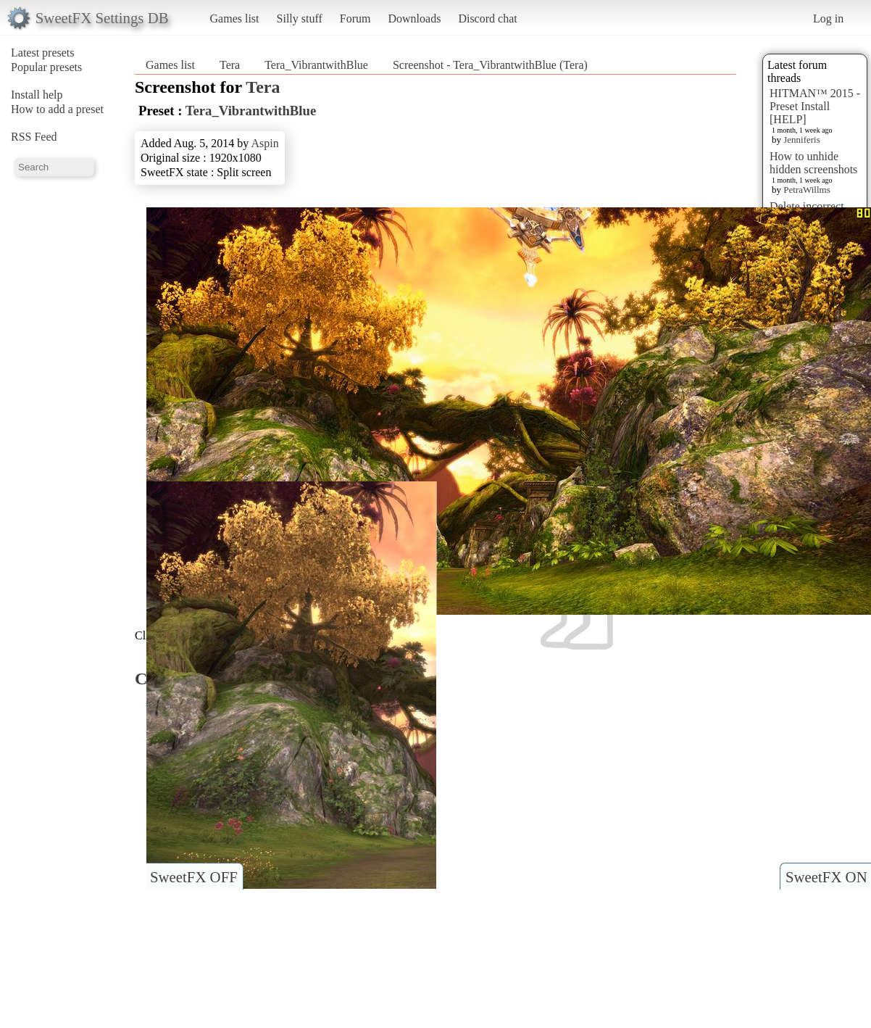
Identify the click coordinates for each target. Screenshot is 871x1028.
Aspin (264, 143)
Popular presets (46, 67)
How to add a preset (57, 109)
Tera (230, 65)
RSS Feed (34, 136)
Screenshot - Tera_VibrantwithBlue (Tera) (490, 65)
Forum (355, 18)
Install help (37, 94)
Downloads (414, 18)
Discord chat (487, 18)
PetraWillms (806, 189)
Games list (234, 18)
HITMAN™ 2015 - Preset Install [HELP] (815, 106)
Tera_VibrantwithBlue (316, 65)
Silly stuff (299, 18)
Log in (828, 18)
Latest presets (43, 52)
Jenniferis (801, 139)
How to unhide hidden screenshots (813, 162)
